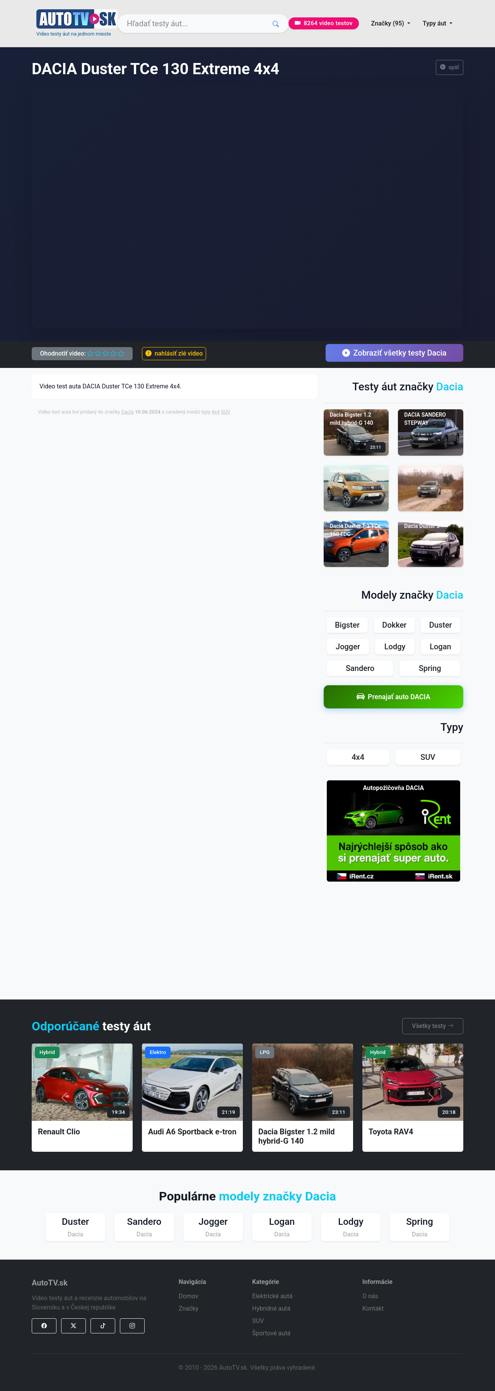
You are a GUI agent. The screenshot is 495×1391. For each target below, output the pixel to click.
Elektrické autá (272, 1296)
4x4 (216, 412)
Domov (188, 1296)
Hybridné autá (271, 1308)
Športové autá (271, 1333)
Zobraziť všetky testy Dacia (394, 353)
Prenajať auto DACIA (393, 697)
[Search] (203, 23)
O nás (370, 1296)
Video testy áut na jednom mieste (73, 34)
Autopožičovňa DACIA (393, 788)
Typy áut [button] (435, 23)
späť (449, 67)
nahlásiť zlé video (174, 353)
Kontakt (373, 1308)
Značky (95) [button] (388, 23)
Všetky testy (433, 1026)
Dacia (127, 412)
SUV (225, 412)
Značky (188, 1308)
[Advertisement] (225, 439)
